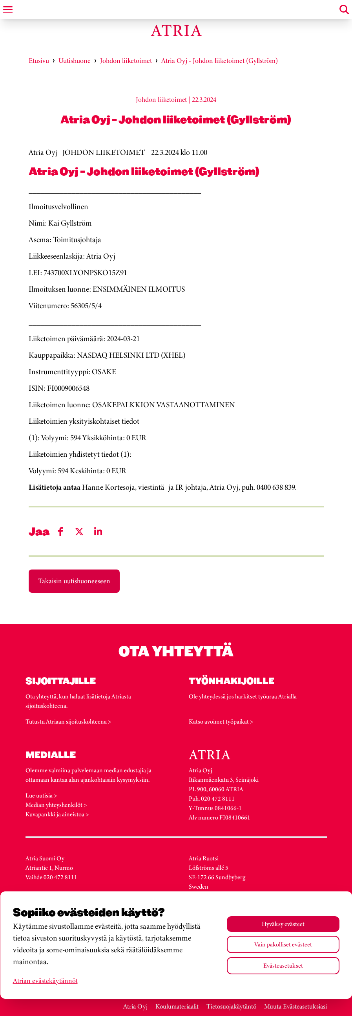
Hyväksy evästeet (283, 923)
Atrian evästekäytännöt (45, 981)
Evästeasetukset (283, 965)
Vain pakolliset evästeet (283, 944)
